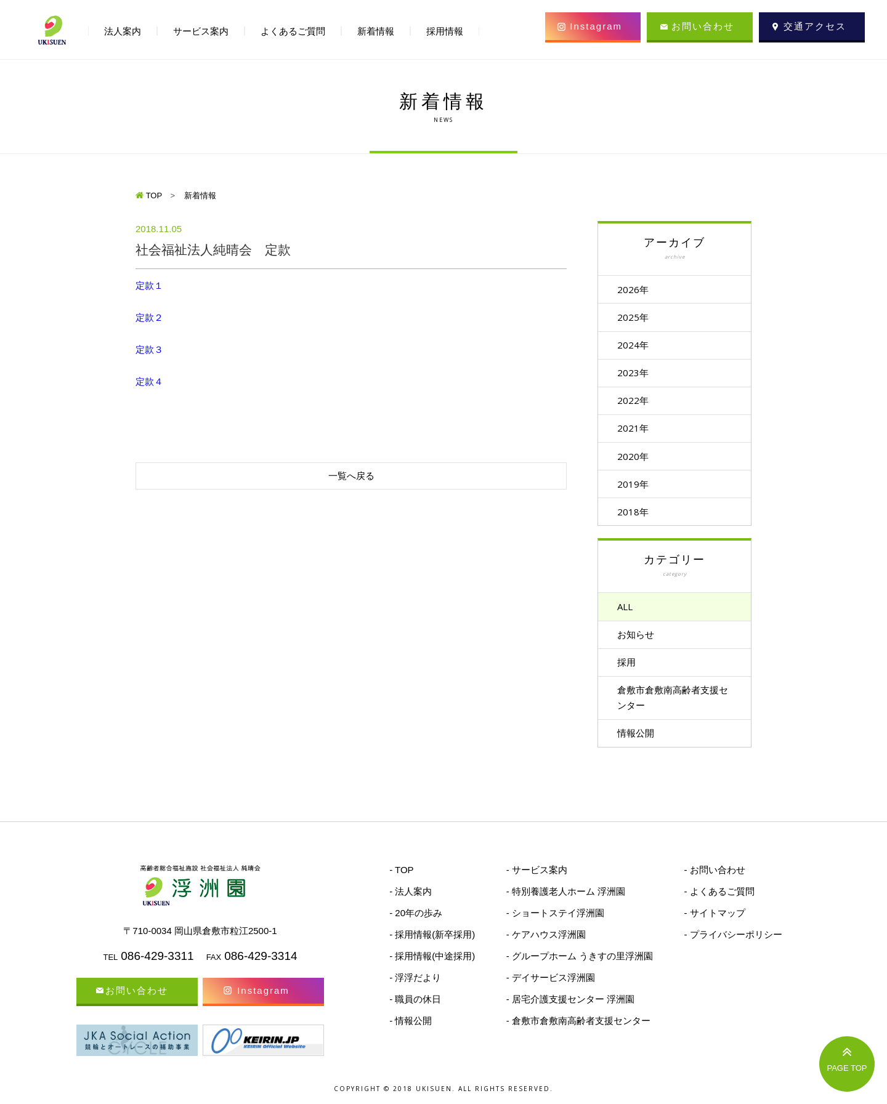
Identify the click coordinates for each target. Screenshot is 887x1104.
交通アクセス (815, 26)
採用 (629, 668)
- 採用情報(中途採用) (432, 963)
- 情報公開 (410, 1028)
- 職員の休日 (415, 1006)
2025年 (635, 318)
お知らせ (638, 640)
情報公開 (638, 740)
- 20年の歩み (415, 920)
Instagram (596, 26)
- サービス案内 (536, 877)
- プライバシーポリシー (733, 942)
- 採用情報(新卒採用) (432, 942)
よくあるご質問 (293, 31)
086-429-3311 (157, 963)
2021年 (635, 431)
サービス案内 (201, 31)
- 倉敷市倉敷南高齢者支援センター (578, 1028)
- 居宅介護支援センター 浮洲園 (570, 1006)
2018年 (635, 516)
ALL (627, 611)
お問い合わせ (702, 26)
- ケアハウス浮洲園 (546, 942)
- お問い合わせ (714, 877)
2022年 (635, 403)
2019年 (635, 487)
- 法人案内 (410, 898)
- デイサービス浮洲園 (550, 985)
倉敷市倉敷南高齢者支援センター (675, 704)
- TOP (401, 877)
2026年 (635, 289)
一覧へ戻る (351, 475)
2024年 (635, 346)
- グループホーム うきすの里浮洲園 (579, 963)
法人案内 (122, 31)
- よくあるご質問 (719, 898)
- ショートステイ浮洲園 (555, 920)
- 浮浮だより (415, 985)
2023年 (635, 374)
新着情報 (375, 31)
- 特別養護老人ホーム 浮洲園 (565, 898)
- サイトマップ (714, 920)
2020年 (635, 459)
